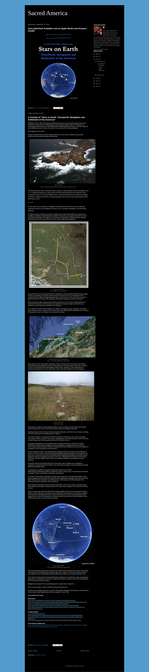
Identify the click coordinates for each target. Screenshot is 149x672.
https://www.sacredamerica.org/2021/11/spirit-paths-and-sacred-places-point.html (51, 600)
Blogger (81, 666)
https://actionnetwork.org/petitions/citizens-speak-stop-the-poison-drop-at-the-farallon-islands (55, 615)
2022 (97, 78)
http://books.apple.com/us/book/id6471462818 (58, 34)
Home (58, 651)
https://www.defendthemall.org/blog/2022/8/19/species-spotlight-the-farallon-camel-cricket (54, 620)
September (100, 61)
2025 (97, 56)
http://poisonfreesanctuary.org (36, 613)
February (100, 75)
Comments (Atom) (40, 655)
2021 (97, 81)
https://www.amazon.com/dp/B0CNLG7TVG (58, 38)
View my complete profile (101, 49)
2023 (97, 59)
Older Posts (84, 651)
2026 (97, 54)
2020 (97, 83)
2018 (97, 86)
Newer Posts (32, 651)
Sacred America (47, 13)
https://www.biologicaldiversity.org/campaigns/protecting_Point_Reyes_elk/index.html (53, 605)
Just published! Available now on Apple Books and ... (101, 68)
